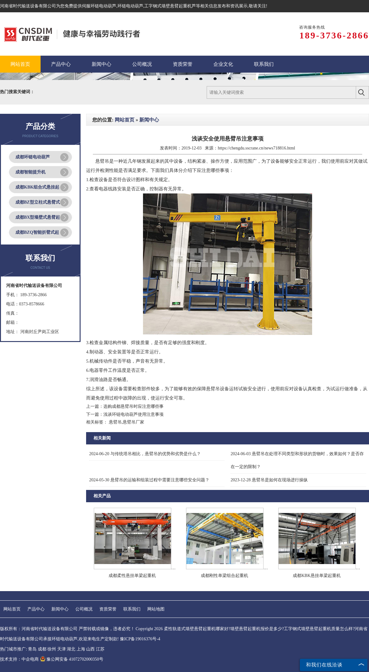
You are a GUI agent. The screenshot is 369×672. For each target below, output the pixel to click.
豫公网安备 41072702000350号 (72, 659)
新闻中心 (149, 119)
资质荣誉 (108, 609)
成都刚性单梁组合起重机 (224, 575)
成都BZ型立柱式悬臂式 (37, 202)
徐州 (51, 649)
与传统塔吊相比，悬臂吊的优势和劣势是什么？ (145, 453)
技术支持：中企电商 (19, 659)
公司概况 (84, 609)
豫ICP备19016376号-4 (140, 639)
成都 (42, 649)
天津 (61, 649)
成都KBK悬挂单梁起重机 (317, 575)
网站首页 (124, 119)
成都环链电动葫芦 (32, 157)
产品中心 (36, 609)
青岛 (32, 649)
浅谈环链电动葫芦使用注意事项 (133, 414)
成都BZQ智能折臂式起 (37, 232)
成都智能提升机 (30, 172)
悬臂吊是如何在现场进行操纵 (269, 480)
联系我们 (132, 609)
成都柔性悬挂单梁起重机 (132, 575)
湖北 (71, 649)
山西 (90, 649)
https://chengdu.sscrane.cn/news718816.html (256, 148)
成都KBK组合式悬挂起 (37, 187)
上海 (81, 649)
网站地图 (156, 609)
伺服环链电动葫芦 (99, 6)
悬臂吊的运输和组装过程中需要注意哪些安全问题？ (149, 480)
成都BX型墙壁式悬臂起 (37, 217)
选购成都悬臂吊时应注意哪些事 (133, 406)
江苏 (100, 649)
